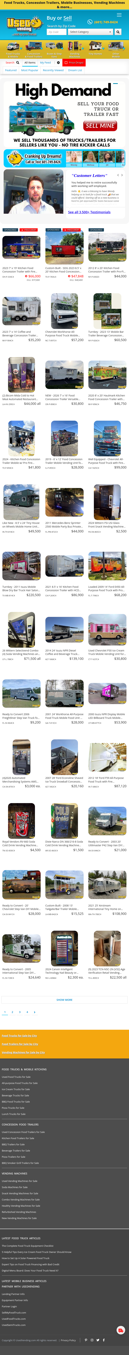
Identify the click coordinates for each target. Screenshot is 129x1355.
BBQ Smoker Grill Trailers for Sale (20, 1163)
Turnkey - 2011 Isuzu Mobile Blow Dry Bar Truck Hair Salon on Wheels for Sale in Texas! (20, 590)
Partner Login (9, 1306)
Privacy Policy (68, 1340)
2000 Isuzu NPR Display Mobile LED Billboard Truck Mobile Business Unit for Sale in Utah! (106, 717)
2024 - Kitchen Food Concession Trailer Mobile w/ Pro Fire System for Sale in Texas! (21, 462)
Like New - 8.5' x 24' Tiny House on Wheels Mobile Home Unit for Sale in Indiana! (21, 526)
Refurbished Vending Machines (19, 1212)
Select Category (90, 31)
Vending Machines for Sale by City (23, 1052)
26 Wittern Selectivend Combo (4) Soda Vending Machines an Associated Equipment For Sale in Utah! (20, 656)
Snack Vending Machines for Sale (20, 1193)
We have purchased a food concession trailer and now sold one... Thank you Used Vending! (95, 186)
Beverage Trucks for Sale (15, 1095)
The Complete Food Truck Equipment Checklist (27, 1245)
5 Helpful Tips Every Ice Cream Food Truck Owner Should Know (36, 1252)
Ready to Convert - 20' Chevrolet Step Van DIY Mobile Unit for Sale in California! (20, 909)
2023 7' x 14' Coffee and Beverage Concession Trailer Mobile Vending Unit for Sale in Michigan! (20, 337)
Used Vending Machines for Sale (19, 1181)
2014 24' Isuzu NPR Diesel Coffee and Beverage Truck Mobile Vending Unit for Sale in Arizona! (63, 656)
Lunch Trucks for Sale (13, 1114)
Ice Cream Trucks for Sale (16, 1089)
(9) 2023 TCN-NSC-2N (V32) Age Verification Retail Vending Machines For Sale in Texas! (106, 972)
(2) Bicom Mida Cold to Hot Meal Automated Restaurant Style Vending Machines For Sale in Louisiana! (19, 401)
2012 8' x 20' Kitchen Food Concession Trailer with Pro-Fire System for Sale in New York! (107, 271)
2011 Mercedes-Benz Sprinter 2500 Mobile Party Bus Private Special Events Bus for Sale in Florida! (63, 528)
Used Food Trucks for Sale (16, 1077)
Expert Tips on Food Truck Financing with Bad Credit (30, 1264)
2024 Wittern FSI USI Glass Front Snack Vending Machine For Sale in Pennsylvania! (106, 526)
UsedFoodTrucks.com (14, 1318)
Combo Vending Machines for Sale (21, 1199)
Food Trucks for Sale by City (19, 1035)
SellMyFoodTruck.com (14, 1312)
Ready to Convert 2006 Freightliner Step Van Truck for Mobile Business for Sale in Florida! (20, 719)
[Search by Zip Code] (118, 32)
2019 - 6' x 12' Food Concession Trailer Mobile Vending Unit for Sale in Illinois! (64, 462)
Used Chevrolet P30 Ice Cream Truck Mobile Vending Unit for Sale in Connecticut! (106, 654)
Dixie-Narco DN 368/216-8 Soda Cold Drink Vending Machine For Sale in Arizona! (64, 845)
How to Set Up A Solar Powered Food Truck (25, 1258)
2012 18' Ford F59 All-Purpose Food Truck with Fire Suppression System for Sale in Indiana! (106, 783)
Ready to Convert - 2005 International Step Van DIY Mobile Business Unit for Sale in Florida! (21, 974)
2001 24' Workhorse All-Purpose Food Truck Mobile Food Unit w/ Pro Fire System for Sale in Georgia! (64, 719)
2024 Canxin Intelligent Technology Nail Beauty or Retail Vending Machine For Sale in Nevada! (64, 974)
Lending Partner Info (13, 1294)
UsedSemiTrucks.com (14, 1325)
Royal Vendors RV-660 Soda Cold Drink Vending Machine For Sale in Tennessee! (19, 845)
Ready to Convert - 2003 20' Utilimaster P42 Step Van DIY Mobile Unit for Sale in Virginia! (106, 845)
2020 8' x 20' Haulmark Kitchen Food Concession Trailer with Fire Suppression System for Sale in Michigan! (106, 401)
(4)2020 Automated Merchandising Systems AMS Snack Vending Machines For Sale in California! (19, 783)
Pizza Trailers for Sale (13, 1156)
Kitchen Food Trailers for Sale (18, 1138)
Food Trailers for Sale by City (20, 1044)
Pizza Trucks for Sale (13, 1107)
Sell (67, 18)
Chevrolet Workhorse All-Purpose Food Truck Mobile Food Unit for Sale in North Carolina (61, 337)
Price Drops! (74, 62)
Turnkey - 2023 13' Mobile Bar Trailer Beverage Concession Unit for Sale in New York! (106, 335)
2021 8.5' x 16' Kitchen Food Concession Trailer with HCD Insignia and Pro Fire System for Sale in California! (64, 592)
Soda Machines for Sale (15, 1187)
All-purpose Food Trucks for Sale (20, 1083)
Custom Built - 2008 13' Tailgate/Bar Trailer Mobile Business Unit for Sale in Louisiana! (61, 911)
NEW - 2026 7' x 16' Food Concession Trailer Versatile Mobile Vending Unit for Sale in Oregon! (63, 401)
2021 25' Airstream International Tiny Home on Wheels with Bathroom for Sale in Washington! (106, 911)
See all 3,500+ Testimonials (89, 212)
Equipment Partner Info (15, 1300)
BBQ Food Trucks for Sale (16, 1101)
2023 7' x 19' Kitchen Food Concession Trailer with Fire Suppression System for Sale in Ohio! (20, 273)
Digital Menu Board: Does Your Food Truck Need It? (30, 1270)
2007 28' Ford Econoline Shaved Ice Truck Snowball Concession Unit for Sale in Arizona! (64, 781)
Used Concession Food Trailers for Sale (23, 1132)
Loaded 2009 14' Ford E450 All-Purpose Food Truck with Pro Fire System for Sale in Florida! (106, 590)
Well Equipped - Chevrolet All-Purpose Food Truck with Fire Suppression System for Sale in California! (106, 464)
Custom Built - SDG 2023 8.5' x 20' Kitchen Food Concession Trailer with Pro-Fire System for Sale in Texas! (63, 273)
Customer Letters (89, 175)
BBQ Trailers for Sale (13, 1144)
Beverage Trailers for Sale (16, 1150)
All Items (30, 62)
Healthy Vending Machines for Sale (21, 1205)
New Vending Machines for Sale (19, 1218)
